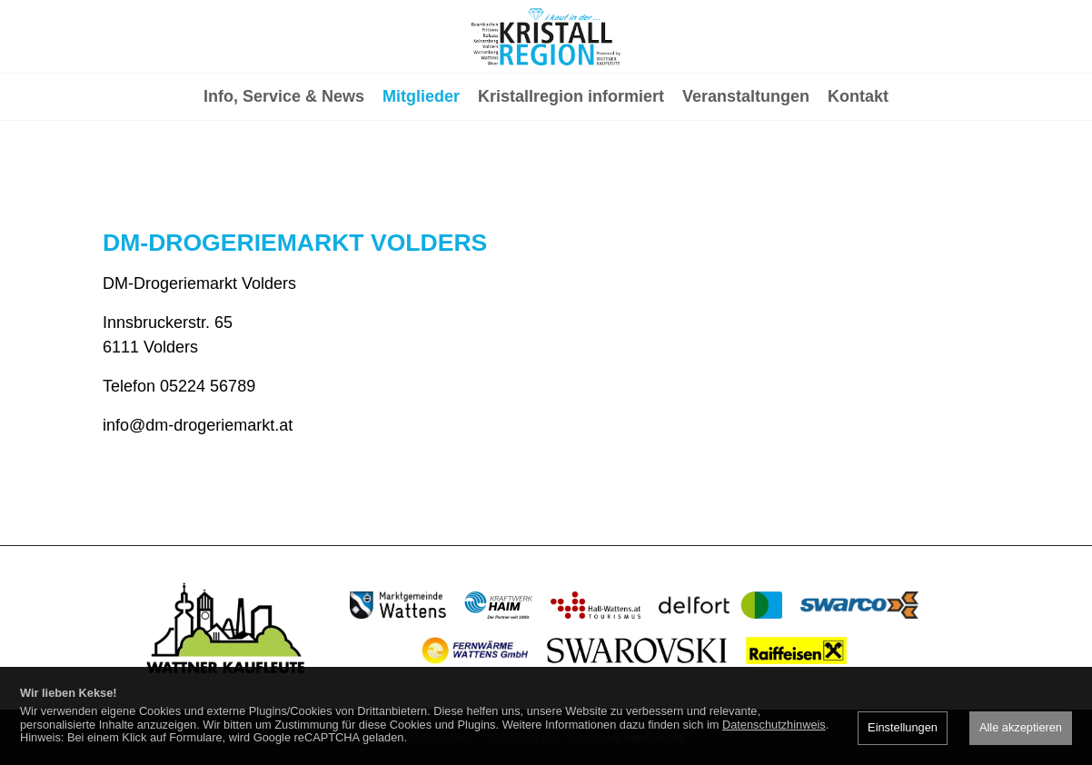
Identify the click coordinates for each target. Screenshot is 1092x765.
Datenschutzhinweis (774, 724)
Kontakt (858, 169)
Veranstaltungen (745, 169)
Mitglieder (421, 169)
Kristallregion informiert (571, 169)
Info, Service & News (284, 169)
